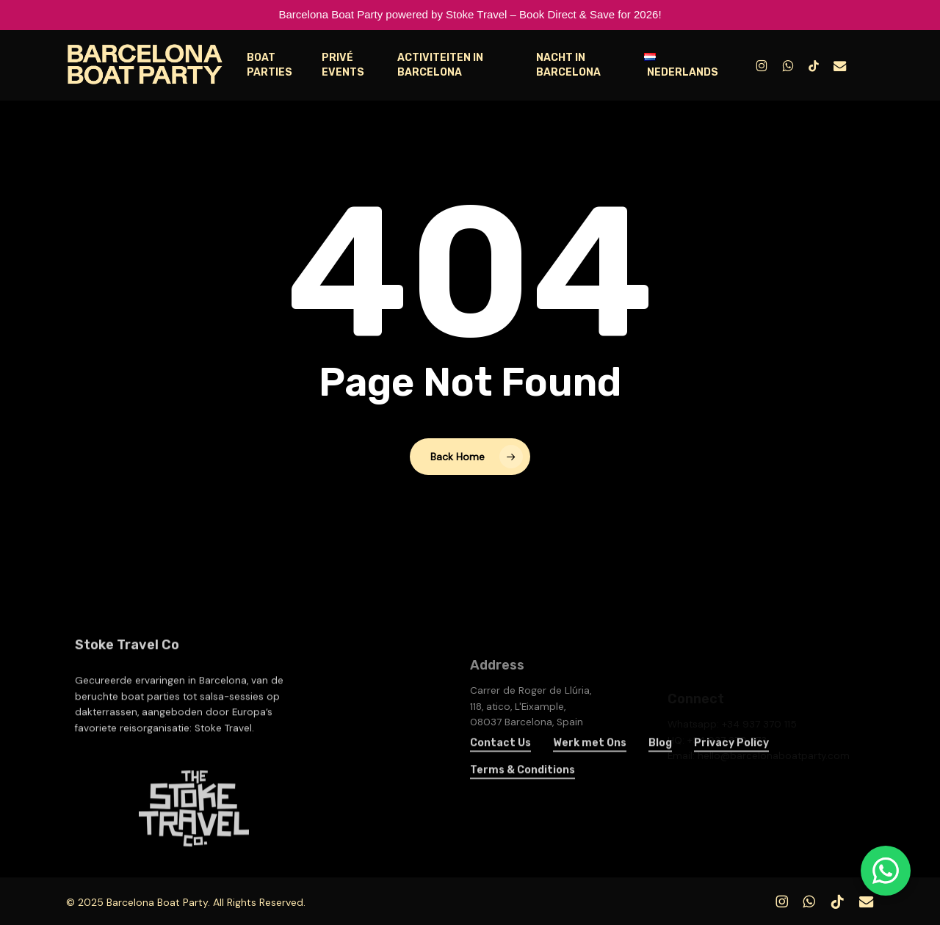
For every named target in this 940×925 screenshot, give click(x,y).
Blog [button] (660, 763)
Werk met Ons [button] (589, 763)
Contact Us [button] (500, 763)
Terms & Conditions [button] (522, 790)
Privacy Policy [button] (731, 763)
